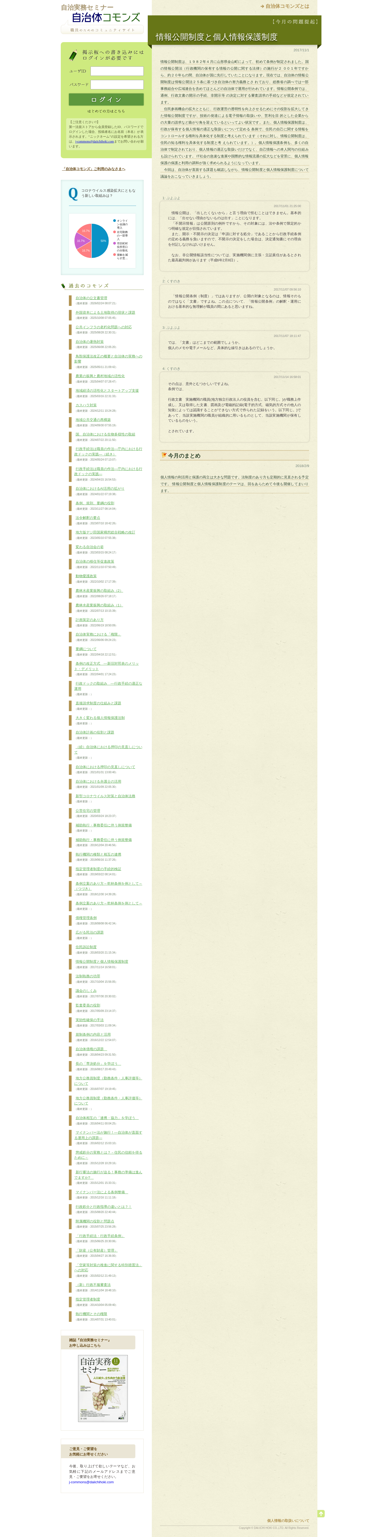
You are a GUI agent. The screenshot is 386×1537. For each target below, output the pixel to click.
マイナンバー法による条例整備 (101, 1195)
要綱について (96, 652)
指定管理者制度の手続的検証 (97, 872)
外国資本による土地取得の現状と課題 (104, 315)
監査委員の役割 (96, 1008)
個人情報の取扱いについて (288, 1521)
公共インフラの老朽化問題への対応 (103, 330)
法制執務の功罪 (96, 979)
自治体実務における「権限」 (97, 637)
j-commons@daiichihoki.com (94, 141)
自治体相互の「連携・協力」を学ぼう (106, 1121)
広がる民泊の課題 (89, 935)
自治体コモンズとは (287, 6)
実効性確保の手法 (96, 1023)
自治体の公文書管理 (96, 301)
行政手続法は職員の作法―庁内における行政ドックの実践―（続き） (108, 454)
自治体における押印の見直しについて (104, 770)
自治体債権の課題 (96, 1052)
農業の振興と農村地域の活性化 (99, 379)
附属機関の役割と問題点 (96, 1224)
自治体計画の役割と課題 (94, 735)
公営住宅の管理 (96, 813)
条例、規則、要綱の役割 (96, 506)
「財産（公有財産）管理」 (96, 1253)
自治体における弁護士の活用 (97, 784)
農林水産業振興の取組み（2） (98, 593)
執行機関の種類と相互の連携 (97, 857)
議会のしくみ (96, 993)
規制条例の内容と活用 (96, 1037)
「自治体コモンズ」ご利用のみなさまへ (93, 169)
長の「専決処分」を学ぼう (97, 1066)
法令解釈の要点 (96, 520)
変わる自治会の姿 (96, 550)
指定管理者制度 (96, 1302)
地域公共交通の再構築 (96, 422)
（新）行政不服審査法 (96, 1287)
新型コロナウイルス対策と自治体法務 (104, 799)
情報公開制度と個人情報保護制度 (101, 964)
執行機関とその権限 (96, 1317)
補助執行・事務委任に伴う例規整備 (103, 828)
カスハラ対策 (96, 408)
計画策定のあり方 (96, 622)
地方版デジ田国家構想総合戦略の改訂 (104, 535)
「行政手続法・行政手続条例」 (99, 1239)
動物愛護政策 (96, 579)
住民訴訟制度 (96, 950)
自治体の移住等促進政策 (96, 564)
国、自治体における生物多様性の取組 (104, 437)
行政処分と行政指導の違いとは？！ (103, 1209)
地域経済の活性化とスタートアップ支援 (106, 393)
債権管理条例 (96, 920)
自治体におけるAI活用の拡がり (99, 491)
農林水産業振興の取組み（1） (98, 608)
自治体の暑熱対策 (96, 344)
